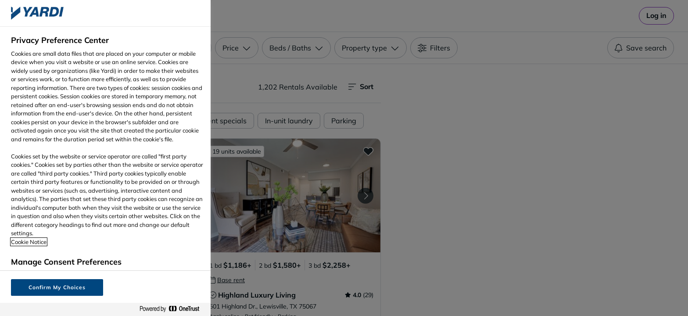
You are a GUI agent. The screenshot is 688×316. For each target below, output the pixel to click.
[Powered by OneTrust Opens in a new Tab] (173, 309)
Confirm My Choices (57, 287)
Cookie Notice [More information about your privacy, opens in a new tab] (29, 241)
